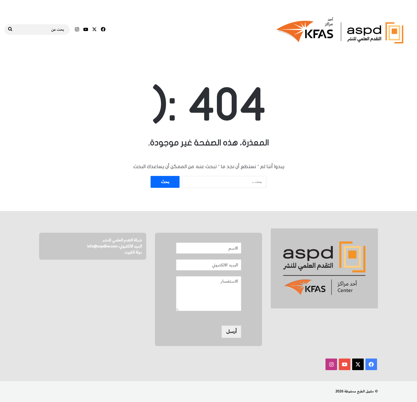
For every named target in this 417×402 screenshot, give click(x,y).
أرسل (231, 331)
